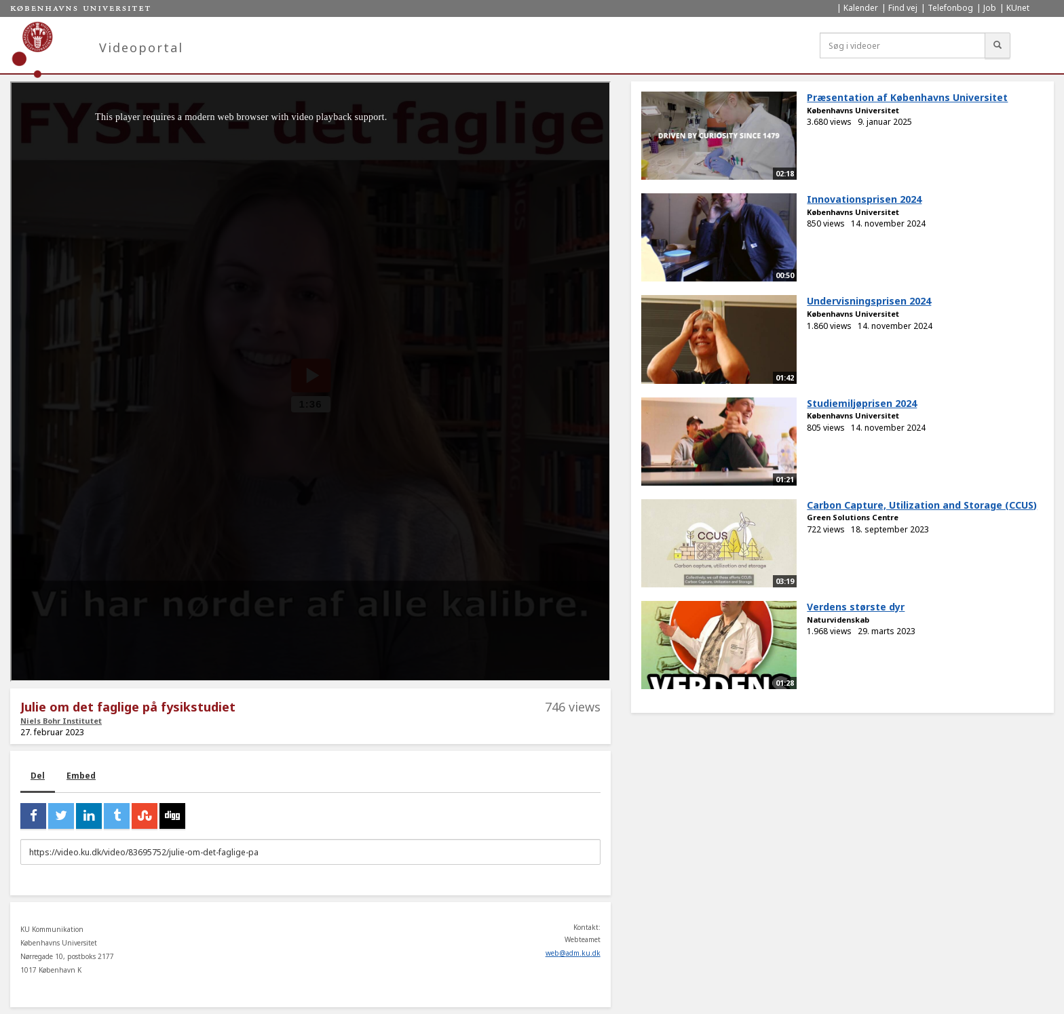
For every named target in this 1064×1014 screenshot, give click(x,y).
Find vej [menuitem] (902, 8)
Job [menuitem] (989, 8)
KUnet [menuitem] (1017, 8)
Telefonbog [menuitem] (950, 8)
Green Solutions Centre (852, 517)
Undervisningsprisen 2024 (869, 300)
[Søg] (997, 45)
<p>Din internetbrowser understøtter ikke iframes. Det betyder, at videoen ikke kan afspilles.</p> (310, 381)
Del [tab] (38, 775)
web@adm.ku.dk (573, 953)
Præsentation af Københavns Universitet (907, 97)
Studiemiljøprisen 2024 (862, 403)
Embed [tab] (81, 775)
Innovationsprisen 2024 (864, 199)
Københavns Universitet (853, 110)
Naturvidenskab (838, 620)
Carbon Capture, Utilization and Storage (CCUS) (922, 505)
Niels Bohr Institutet (61, 721)
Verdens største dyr (856, 606)
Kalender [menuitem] (860, 8)
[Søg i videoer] (902, 45)
